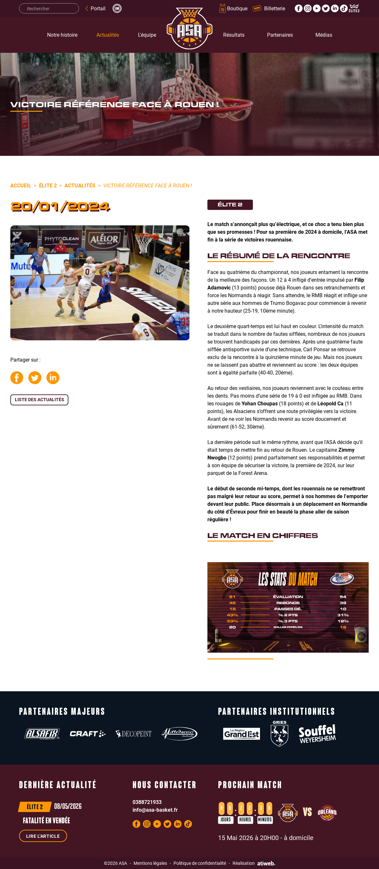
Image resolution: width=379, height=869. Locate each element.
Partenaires (280, 34)
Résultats (233, 34)
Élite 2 (48, 185)
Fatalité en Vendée (46, 821)
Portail (94, 8)
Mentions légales (150, 863)
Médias (323, 34)
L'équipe (147, 34)
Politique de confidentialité (200, 863)
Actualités (107, 34)
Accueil (20, 185)
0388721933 (147, 801)
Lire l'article (43, 836)
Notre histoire (62, 34)
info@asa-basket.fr (155, 809)
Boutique (232, 8)
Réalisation (254, 863)
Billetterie (269, 8)
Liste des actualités (39, 399)
